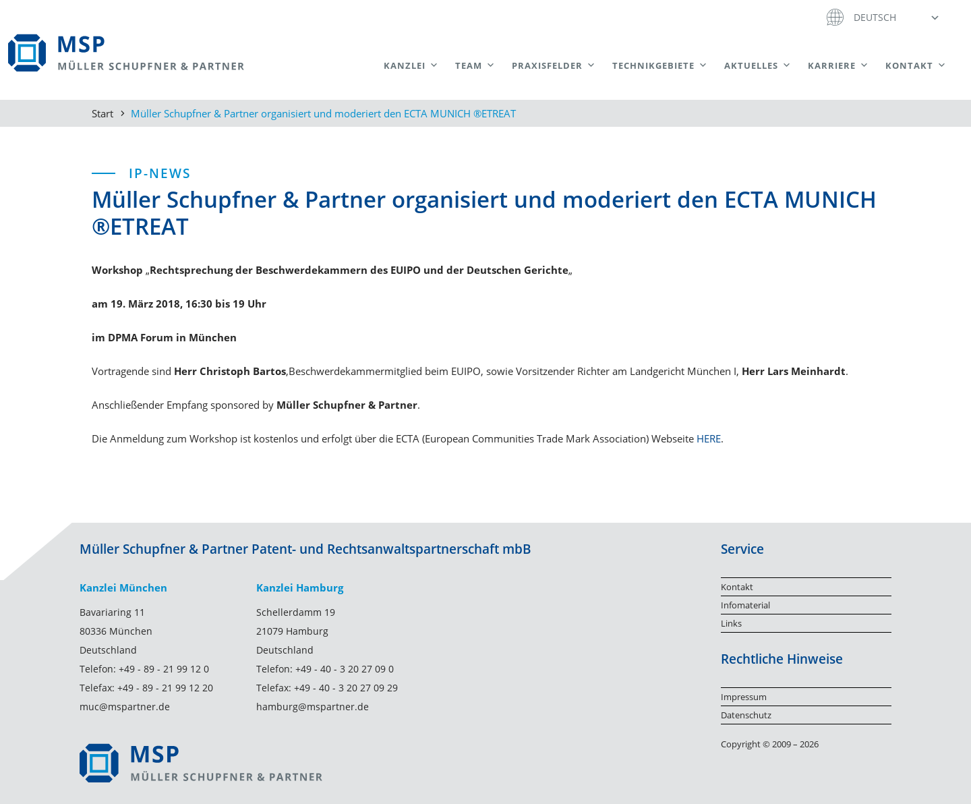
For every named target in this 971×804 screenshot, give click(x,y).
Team (475, 65)
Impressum (744, 697)
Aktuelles (758, 65)
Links (731, 623)
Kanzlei (411, 65)
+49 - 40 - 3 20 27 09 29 (346, 687)
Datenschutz (746, 715)
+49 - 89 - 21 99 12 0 (164, 668)
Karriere (838, 65)
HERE (709, 438)
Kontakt (916, 65)
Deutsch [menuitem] (875, 17)
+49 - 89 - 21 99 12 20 (165, 687)
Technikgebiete (660, 65)
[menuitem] (895, 17)
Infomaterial (745, 605)
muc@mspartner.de (125, 706)
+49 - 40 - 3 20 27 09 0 (344, 668)
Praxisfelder (554, 65)
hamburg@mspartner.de (312, 706)
